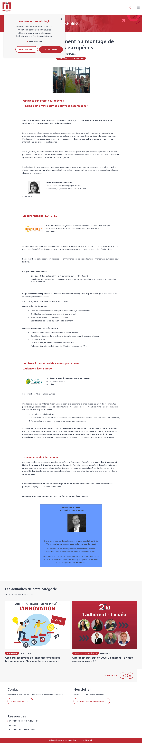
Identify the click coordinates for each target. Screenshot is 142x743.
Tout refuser (26, 49)
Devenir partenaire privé (22, 729)
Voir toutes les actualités (19, 595)
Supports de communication (23, 721)
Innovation (12, 653)
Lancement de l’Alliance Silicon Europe (38, 394)
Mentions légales (71, 740)
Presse (12, 725)
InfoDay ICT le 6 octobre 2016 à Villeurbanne (50, 276)
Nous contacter (20, 701)
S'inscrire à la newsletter (91, 701)
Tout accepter (51, 49)
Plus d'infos (27, 196)
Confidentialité (87, 740)
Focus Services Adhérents (71, 58)
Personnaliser (34, 41)
